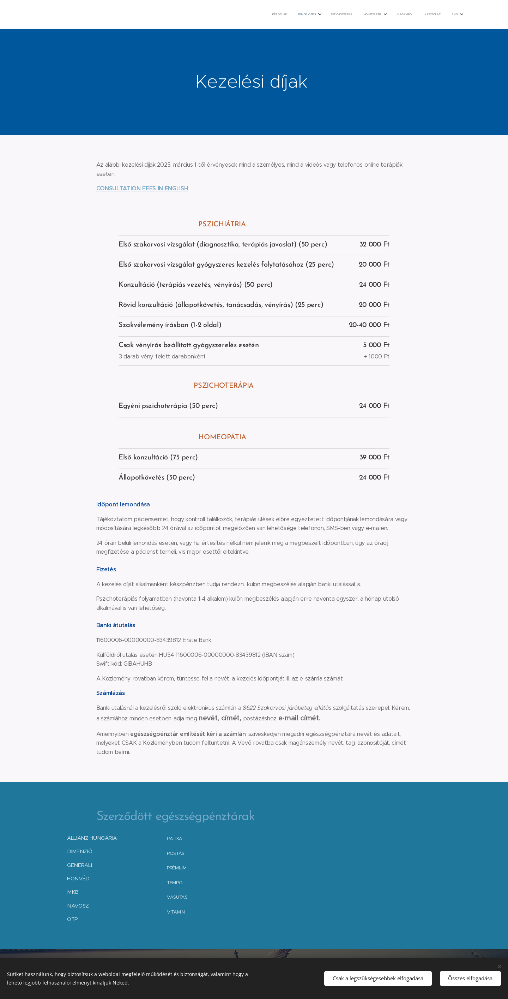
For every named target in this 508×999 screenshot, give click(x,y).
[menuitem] (384, 14)
